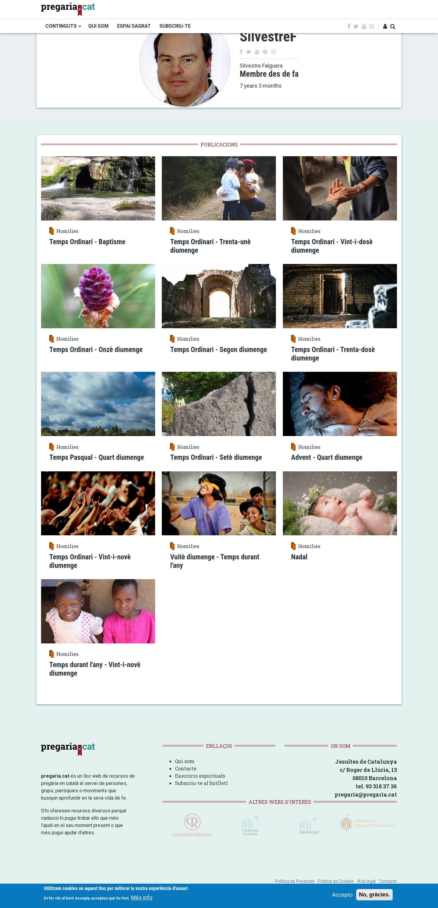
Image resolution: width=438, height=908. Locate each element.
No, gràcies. (374, 895)
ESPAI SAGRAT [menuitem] (134, 26)
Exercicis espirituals (200, 783)
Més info (141, 898)
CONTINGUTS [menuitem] (61, 26)
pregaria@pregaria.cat (366, 802)
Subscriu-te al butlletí (201, 791)
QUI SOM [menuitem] (98, 26)
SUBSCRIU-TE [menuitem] (175, 26)
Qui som (184, 769)
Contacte (185, 776)
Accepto (342, 895)
